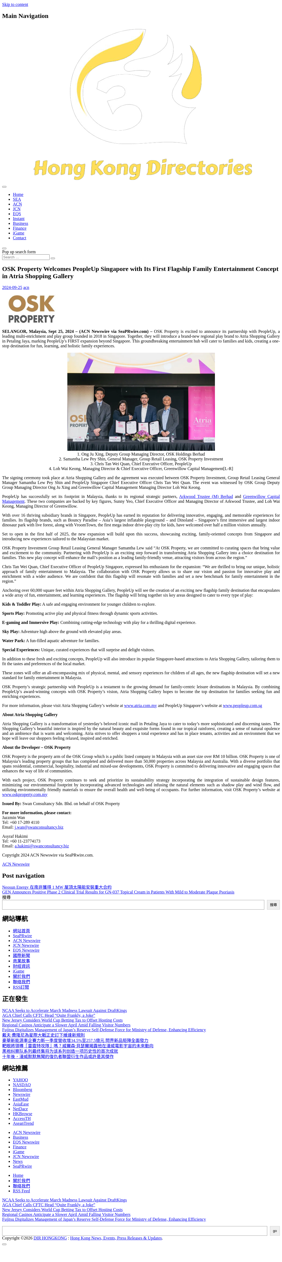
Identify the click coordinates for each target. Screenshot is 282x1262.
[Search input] (26, 257)
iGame (18, 233)
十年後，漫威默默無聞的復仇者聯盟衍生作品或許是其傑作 (58, 1056)
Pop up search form (19, 252)
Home (18, 194)
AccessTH (22, 1118)
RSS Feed (21, 1191)
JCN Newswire (26, 945)
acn (26, 287)
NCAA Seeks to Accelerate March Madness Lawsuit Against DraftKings (64, 1010)
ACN (17, 204)
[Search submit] (53, 258)
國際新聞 (21, 955)
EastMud (20, 1099)
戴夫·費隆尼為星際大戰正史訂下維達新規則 (43, 1035)
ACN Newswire (16, 864)
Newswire (21, 1094)
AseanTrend (23, 1123)
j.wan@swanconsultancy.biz (39, 827)
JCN (16, 209)
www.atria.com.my (140, 705)
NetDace (20, 1109)
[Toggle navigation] (4, 187)
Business (20, 223)
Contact (19, 238)
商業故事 (21, 961)
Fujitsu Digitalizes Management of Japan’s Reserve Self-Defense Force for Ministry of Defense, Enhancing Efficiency (104, 1030)
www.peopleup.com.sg (242, 705)
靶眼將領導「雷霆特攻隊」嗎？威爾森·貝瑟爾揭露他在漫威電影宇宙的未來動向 (77, 1046)
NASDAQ (22, 1084)
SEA (17, 199)
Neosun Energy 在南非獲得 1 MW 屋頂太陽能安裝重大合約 (57, 887)
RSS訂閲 (21, 987)
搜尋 (6, 897)
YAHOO (20, 1080)
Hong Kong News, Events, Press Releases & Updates (116, 1238)
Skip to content (15, 4)
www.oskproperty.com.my (24, 794)
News (18, 1161)
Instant (19, 218)
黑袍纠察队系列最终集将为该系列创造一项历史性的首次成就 (60, 1051)
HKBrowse (22, 1113)
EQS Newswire (26, 950)
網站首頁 (21, 931)
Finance (20, 228)
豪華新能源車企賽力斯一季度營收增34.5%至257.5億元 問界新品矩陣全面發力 (75, 1040)
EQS (17, 213)
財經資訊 (21, 966)
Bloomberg (22, 1089)
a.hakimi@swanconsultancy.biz (42, 846)
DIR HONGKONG (50, 1238)
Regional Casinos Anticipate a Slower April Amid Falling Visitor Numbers (66, 1025)
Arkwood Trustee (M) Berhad (206, 496)
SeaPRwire (22, 935)
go (275, 1231)
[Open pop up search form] (4, 248)
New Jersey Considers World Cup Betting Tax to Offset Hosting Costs (62, 1020)
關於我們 (21, 976)
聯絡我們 (21, 982)
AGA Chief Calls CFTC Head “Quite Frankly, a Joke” (48, 1015)
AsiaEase (21, 1104)
